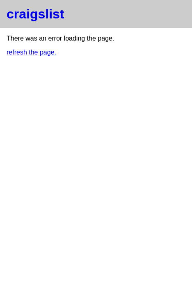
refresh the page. (31, 52)
